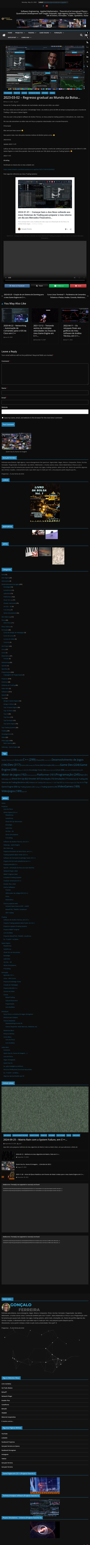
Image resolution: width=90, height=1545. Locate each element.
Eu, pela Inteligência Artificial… (14, 1066)
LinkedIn (4, 1438)
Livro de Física (8, 809)
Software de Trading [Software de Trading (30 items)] (37, 782)
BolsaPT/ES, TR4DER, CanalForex (16, 909)
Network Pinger (7, 1396)
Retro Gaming (8, 743)
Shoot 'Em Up (8, 600)
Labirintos (7, 593)
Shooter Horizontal (10, 603)
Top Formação (8, 720)
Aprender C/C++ (9, 975)
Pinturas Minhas (9, 1034)
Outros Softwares (9, 887)
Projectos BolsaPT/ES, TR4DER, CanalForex (17, 936)
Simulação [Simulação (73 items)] (47, 778)
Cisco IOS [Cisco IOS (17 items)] (47, 760)
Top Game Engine (9, 724)
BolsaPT (4, 1392)
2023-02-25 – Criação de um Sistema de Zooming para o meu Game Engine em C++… (23, 295)
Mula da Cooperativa (9, 1417)
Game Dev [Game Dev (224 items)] (69, 765)
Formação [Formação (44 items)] (48, 765)
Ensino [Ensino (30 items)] (24, 765)
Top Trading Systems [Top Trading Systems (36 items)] (26, 787)
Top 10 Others (8, 711)
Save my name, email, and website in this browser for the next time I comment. (33, 418)
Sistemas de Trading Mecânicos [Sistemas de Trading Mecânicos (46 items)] (15, 782)
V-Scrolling (7, 610)
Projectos (19, 33)
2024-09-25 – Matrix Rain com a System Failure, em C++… (35, 1139)
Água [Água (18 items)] (24, 791)
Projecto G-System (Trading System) (15, 926)
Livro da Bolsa (8, 933)
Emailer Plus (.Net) (10, 884)
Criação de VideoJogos (11, 985)
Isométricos (7, 590)
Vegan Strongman (9, 1060)
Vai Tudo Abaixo (7, 1388)
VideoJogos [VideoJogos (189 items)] (12, 791)
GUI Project (5, 646)
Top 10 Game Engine (10, 707)
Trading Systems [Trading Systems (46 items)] (49, 787)
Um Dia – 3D (8, 606)
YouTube (4, 1434)
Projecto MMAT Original (11, 929)
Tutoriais (6, 642)
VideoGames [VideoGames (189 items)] (69, 786)
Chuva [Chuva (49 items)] (40, 760)
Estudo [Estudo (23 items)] (32, 765)
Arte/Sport (12, 37)
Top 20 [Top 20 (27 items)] (80, 782)
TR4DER (4, 1413)
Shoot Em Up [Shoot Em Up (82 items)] (20, 778)
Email (4, 398)
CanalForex (5, 1405)
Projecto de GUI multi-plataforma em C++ (17, 861)
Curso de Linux (8, 636)
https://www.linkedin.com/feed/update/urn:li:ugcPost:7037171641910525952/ (29, 169)
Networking (5, 662)
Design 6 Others (9, 704)
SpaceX (4, 695)
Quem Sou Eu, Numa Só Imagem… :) (15, 1053)
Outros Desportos (9, 1021)
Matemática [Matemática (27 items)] (77, 770)
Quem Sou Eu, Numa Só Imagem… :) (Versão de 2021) (33, 1164)
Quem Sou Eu (8, 1063)
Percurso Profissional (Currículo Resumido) (18, 1069)
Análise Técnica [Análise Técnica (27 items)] (8, 760)
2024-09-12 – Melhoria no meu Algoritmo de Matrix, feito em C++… (38, 1154)
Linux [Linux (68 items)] (60, 770)
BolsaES (4, 1409)
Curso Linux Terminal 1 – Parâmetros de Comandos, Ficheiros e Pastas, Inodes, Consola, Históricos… (67, 295)
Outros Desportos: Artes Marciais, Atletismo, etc (21, 1027)
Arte (3, 574)
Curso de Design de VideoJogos (14, 632)
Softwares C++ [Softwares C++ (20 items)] (51, 782)
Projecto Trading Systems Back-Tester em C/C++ (19, 923)
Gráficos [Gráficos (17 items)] (20, 770)
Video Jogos (5, 740)
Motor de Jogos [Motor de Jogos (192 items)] (14, 774)
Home (10, 33)
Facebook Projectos (8, 1442)
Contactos (7, 1050)
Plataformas (9, 815)
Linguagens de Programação (13, 675)
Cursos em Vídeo (9, 639)
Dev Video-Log (6, 617)
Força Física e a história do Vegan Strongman (18, 1014)
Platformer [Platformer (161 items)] (46, 774)
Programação (8, 93)
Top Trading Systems (8, 727)
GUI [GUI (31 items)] (26, 770)
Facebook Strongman (9, 1450)
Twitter (4, 1459)
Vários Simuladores (10, 613)
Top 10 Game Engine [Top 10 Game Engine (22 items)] (69, 782)
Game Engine (44, 33)
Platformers (7, 597)
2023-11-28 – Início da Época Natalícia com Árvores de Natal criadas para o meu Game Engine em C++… (50, 1174)
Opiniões (4, 669)
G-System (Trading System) (12, 877)
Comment (6, 361)
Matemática (5, 656)
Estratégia (7, 587)
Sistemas (24, 93)
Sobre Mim (25, 37)
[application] (45, 1207)
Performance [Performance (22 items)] (32, 775)
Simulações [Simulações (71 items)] (61, 778)
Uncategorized (6, 734)
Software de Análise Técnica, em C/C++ (16, 842)
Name (4, 388)
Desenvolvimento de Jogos (10, 584)
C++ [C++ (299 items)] (29, 760)
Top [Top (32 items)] (59, 782)
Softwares (45, 93)
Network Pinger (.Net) (11, 871)
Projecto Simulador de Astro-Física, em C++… (18, 851)
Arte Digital (5, 578)
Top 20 (6, 714)
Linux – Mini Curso (10, 978)
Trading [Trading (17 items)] (38, 787)
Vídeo (3, 737)
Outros (6, 995)
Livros (3, 653)
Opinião (4, 666)
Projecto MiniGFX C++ (11, 864)
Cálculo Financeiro (12, 1000)
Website (5, 407)
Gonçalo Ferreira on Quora (10, 1446)
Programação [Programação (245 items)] (68, 774)
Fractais (6, 659)
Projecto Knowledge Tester (12, 982)
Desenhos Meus (9, 1030)
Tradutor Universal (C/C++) (12, 881)
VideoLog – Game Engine (10, 747)
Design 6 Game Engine (11, 701)
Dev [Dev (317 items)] (14, 765)
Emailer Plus (6, 1400)
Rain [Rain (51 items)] (83, 775)
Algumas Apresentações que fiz (14, 1076)
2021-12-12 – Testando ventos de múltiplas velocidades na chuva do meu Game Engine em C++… (44, 330)
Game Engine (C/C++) (10, 812)
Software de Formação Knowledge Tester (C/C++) (19, 858)
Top (3, 698)
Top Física (7, 717)
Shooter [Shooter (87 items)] (34, 778)
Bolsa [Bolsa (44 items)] (18, 760)
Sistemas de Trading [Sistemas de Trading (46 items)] (78, 779)
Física (3, 620)
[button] (24, 32)
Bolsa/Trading (10, 997)
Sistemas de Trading (34, 93)
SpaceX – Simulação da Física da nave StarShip (19, 868)
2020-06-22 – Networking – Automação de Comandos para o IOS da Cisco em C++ (15, 329)
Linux (3, 649)
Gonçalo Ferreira (7, 1463)
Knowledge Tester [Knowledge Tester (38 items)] (37, 770)
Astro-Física (7, 623)
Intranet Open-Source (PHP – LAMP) (17, 906)
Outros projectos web (11, 903)
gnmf (16, 102)
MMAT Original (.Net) (10, 874)
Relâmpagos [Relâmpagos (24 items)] (6, 779)
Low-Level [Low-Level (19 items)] (68, 770)
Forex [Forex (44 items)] (39, 765)
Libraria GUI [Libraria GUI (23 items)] (50, 770)
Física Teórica (6, 627)
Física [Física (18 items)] (57, 765)
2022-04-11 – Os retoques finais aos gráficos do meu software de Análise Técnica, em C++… (72, 330)
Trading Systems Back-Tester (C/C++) (16, 855)
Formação (58, 33)
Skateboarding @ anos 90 (14, 1023)
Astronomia (5, 581)
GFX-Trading (10, 913)
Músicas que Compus (11, 1017)
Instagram (5, 1454)
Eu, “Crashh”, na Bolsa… (11, 939)
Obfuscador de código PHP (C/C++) (17, 893)
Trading (31, 33)
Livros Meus (7, 1037)
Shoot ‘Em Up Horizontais (14, 821)
